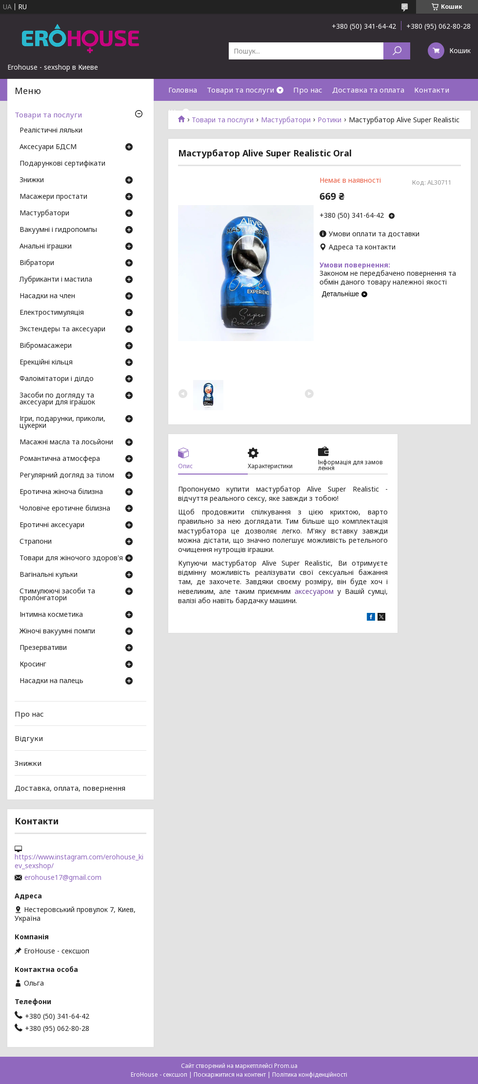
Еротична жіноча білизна (61, 492)
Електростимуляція (52, 313)
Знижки (32, 180)
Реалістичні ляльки (51, 130)
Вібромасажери (46, 346)
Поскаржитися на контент (230, 1074)
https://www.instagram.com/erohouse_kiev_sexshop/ (79, 861)
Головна (182, 90)
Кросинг (33, 664)
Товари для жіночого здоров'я (71, 558)
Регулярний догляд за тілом (67, 475)
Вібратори (37, 263)
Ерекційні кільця (46, 362)
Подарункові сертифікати (62, 164)
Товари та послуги (240, 90)
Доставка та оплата (368, 90)
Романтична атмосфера (60, 459)
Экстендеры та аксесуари (62, 329)
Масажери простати (53, 197)
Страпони (36, 542)
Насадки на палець (51, 681)
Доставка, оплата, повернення (70, 787)
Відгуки (29, 738)
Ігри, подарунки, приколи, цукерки (62, 422)
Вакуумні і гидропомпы (58, 230)
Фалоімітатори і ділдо (57, 379)
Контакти (431, 90)
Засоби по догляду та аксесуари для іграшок (57, 399)
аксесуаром (314, 591)
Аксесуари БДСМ (48, 147)
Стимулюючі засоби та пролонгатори (57, 595)
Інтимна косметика (51, 615)
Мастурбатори (44, 213)
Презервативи (43, 648)
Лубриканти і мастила (56, 280)
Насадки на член (47, 296)
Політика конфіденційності (309, 1074)
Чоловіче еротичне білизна (65, 509)
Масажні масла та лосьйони (66, 442)
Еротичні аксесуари (52, 525)
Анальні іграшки (46, 246)
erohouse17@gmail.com (62, 877)
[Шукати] (396, 50)
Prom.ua (286, 1066)
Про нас (307, 90)
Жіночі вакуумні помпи (57, 631)
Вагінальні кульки (49, 575)
